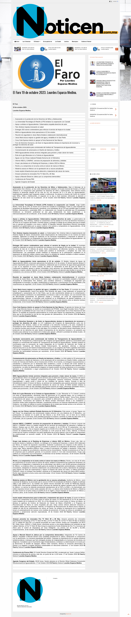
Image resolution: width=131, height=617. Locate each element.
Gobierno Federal (86, 41)
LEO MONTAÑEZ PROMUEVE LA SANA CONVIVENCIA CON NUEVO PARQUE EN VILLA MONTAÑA (105, 63)
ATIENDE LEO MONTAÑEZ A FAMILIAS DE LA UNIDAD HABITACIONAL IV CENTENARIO (106, 94)
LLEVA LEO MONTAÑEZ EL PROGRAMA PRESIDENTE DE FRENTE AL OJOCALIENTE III (106, 73)
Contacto (55, 578)
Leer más (99, 200)
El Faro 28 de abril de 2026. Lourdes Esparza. (54, 48)
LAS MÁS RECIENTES (95, 123)
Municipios (75, 41)
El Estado (37, 41)
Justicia (66, 41)
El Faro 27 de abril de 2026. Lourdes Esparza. (107, 48)
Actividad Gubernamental (96, 57)
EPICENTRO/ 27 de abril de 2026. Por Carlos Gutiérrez (81, 48)
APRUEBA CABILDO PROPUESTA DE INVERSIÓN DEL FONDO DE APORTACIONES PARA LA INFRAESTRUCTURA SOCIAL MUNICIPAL (105, 84)
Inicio (17, 41)
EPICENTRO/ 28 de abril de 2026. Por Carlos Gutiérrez (28, 48)
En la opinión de (47, 41)
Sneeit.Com (68, 613)
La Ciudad (58, 41)
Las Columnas (26, 41)
